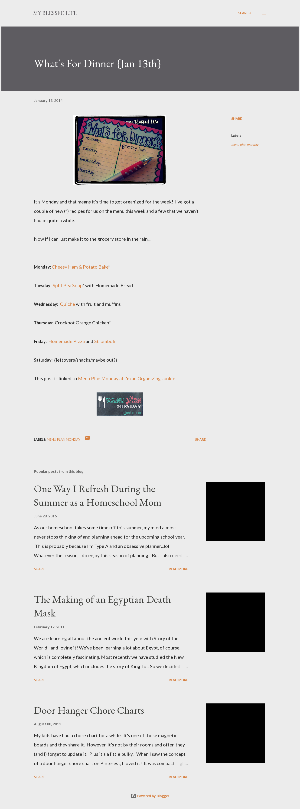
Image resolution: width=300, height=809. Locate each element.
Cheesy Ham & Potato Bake (80, 267)
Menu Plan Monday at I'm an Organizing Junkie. (127, 378)
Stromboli (104, 341)
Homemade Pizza (66, 341)
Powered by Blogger (150, 796)
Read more (178, 569)
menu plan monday (244, 144)
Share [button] (236, 118)
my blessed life (55, 13)
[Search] (244, 13)
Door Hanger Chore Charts (89, 710)
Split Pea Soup (67, 285)
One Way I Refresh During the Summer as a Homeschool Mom (98, 495)
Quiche (67, 304)
